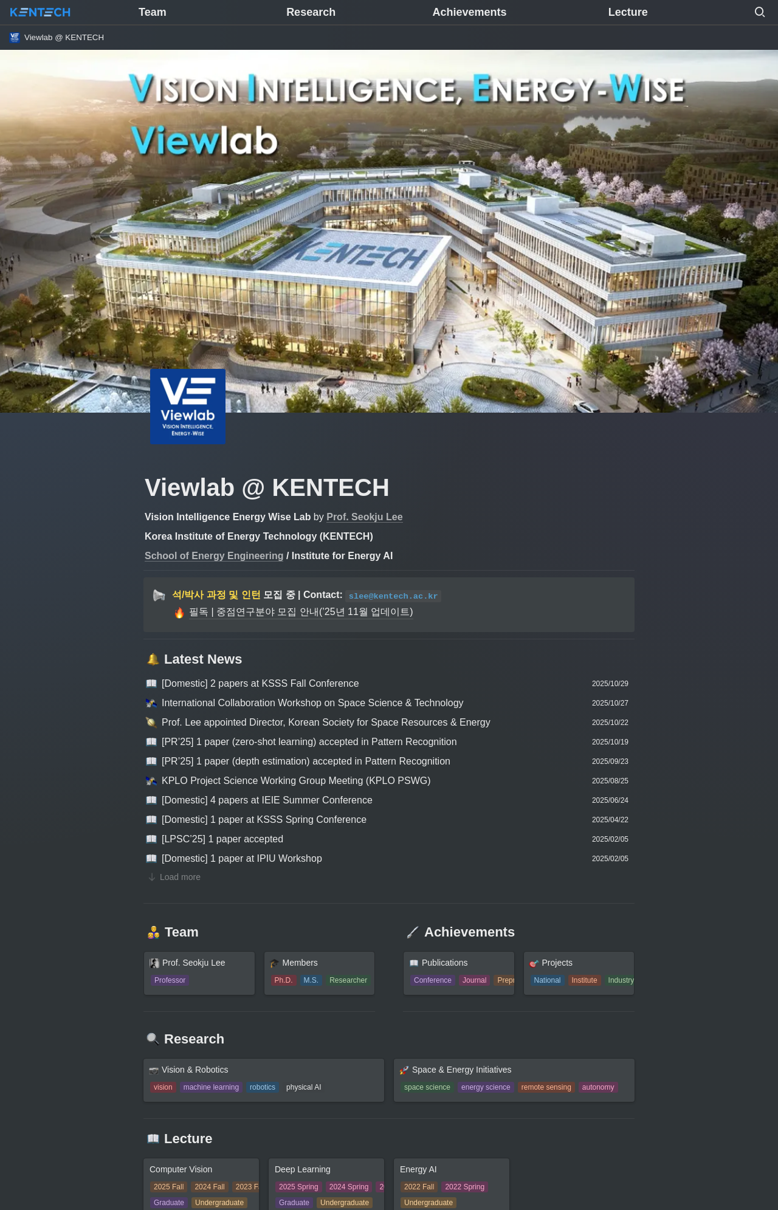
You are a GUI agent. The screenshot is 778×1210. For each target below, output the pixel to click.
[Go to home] (40, 12)
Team (153, 12)
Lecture (628, 12)
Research (311, 12)
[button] (759, 12)
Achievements (469, 12)
